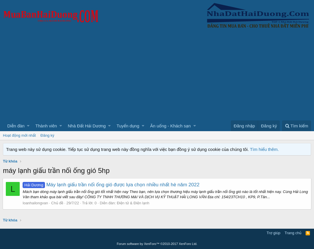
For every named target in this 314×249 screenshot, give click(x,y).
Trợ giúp (273, 233)
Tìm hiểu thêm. (264, 149)
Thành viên (46, 125)
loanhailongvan (35, 203)
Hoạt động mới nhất (19, 135)
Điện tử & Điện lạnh (133, 203)
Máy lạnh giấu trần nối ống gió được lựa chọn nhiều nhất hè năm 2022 (111, 184)
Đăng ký (48, 135)
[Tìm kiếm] (296, 125)
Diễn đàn (16, 125)
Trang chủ (293, 233)
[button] (28, 125)
